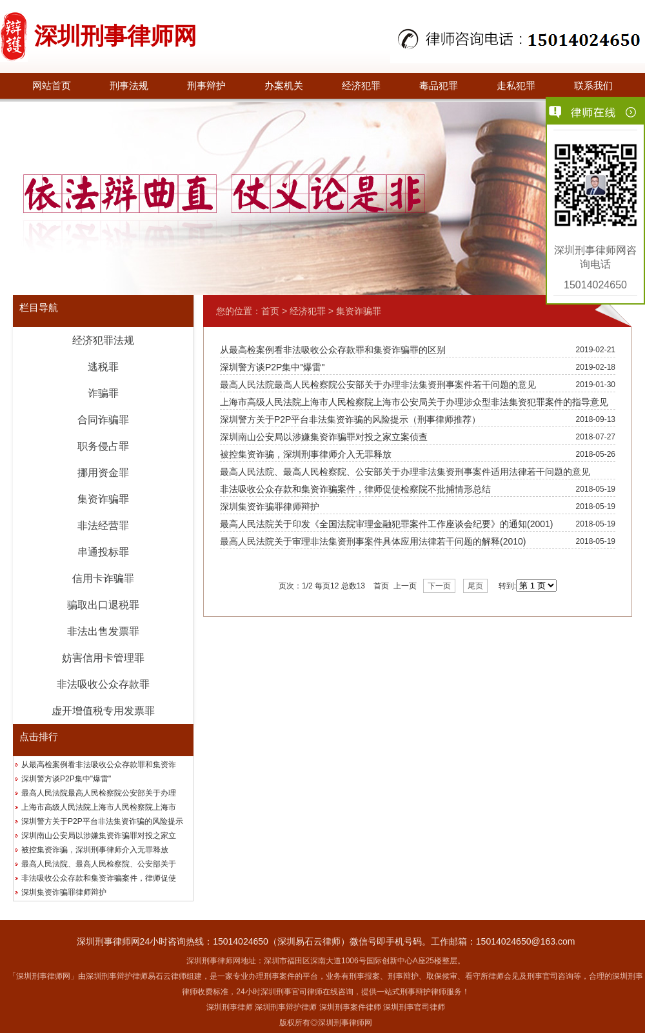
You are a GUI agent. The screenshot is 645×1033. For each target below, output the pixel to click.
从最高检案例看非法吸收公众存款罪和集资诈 (98, 764)
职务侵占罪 (103, 446)
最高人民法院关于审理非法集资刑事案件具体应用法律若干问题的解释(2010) (373, 541)
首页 (270, 311)
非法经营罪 (103, 525)
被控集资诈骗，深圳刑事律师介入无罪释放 (94, 849)
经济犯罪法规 (103, 340)
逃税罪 (103, 366)
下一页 (439, 585)
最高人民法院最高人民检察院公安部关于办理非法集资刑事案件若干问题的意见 (378, 384)
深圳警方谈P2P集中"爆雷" (66, 778)
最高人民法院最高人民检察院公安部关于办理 (98, 792)
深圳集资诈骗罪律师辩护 (63, 892)
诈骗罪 (103, 393)
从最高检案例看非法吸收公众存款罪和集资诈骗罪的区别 (333, 350)
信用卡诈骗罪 (103, 578)
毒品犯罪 (438, 86)
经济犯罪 (361, 86)
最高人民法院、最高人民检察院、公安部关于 (98, 863)
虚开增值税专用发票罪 (103, 710)
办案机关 (283, 86)
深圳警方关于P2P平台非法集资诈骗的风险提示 (102, 821)
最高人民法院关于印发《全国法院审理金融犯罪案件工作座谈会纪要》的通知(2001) (386, 524)
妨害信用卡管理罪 (103, 657)
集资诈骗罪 (103, 499)
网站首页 (51, 86)
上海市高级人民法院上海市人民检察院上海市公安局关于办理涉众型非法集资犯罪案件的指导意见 (414, 402)
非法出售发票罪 (103, 631)
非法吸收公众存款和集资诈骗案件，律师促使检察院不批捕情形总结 (355, 489)
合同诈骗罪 (103, 419)
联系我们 (593, 86)
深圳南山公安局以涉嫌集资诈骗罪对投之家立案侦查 (324, 437)
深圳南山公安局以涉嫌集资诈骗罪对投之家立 (98, 835)
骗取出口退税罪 (103, 604)
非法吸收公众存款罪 (103, 684)
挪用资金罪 (103, 472)
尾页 (475, 585)
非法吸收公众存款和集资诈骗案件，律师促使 (98, 878)
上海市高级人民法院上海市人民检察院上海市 (98, 807)
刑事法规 (129, 86)
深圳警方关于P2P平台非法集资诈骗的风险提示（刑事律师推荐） (350, 419)
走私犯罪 (516, 86)
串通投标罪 (103, 552)
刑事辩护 (206, 86)
